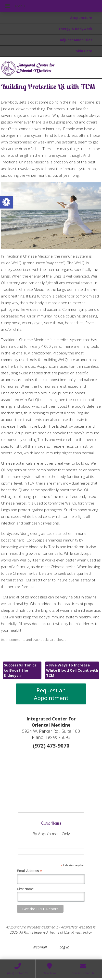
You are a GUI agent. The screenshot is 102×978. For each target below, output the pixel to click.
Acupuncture (81, 18)
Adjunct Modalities (76, 40)
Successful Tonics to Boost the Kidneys (20, 670)
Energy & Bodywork (75, 29)
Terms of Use (60, 932)
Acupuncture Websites (23, 927)
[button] (6, 202)
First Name (25, 889)
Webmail (40, 946)
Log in (64, 946)
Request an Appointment (51, 694)
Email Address (29, 871)
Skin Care (84, 51)
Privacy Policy (81, 932)
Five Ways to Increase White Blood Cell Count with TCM (72, 670)
